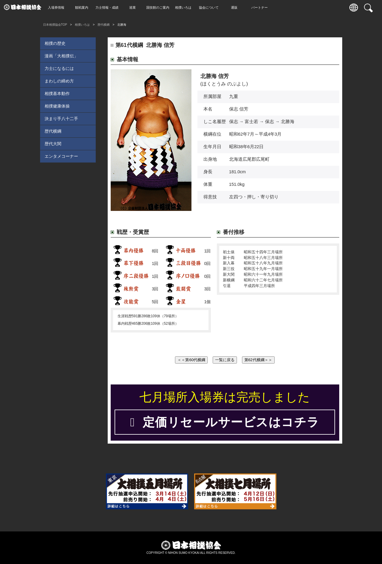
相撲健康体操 (57, 106)
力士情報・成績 (109, 7)
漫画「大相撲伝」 (61, 55)
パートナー (262, 7)
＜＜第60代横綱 (191, 360)
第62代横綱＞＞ (258, 360)
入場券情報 (59, 7)
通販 (237, 7)
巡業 (135, 7)
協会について (212, 7)
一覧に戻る (225, 360)
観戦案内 (84, 7)
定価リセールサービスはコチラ (224, 422)
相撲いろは (186, 7)
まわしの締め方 (59, 81)
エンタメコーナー (61, 156)
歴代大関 (53, 143)
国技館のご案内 (160, 7)
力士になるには (59, 68)
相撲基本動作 (57, 93)
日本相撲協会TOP (55, 24)
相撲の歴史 (55, 43)
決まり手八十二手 (61, 118)
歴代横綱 (103, 24)
